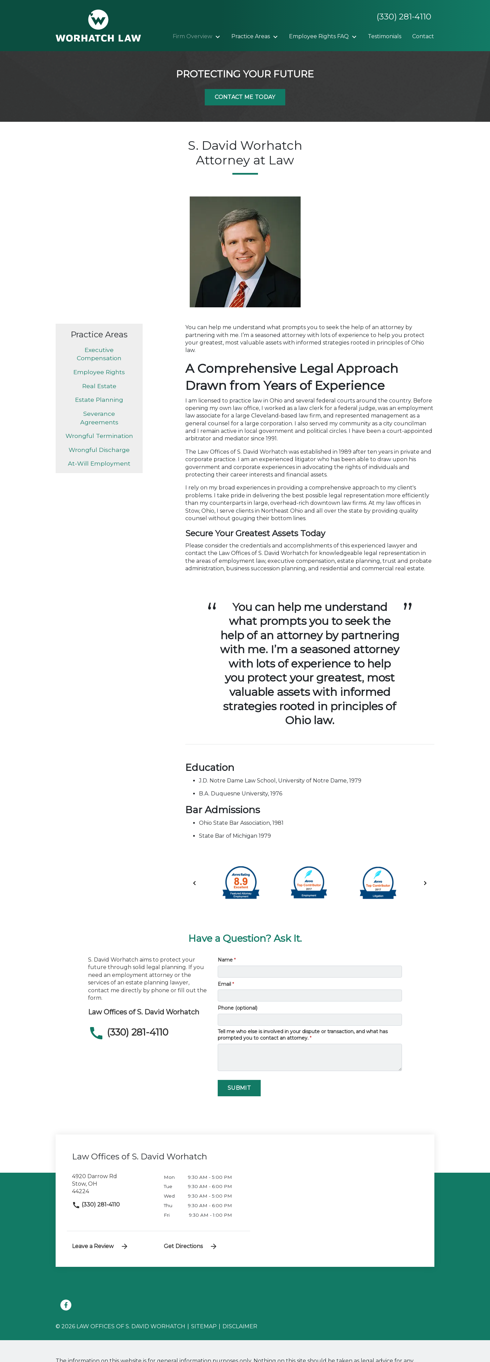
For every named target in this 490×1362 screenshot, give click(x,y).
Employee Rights (99, 372)
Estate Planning (99, 399)
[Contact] (423, 36)
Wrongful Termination (99, 435)
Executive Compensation (99, 354)
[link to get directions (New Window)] (113, 1187)
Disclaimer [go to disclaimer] (239, 1326)
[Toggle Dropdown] (220, 37)
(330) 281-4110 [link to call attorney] (96, 1204)
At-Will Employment (99, 463)
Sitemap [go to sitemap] (204, 1326)
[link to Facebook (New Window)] (65, 1305)
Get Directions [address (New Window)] (191, 1246)
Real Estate (99, 386)
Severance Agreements (99, 418)
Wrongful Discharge (99, 449)
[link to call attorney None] (401, 16)
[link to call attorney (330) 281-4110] (147, 1033)
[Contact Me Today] (245, 97)
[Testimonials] (384, 36)
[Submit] (239, 1088)
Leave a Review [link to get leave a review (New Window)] (100, 1246)
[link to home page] (98, 25)
